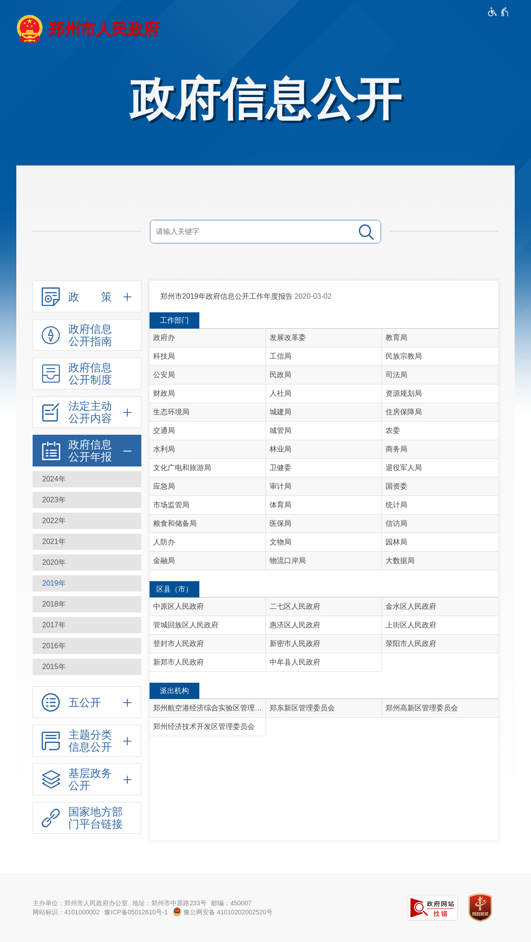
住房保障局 (404, 412)
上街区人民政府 (411, 625)
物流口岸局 (288, 560)
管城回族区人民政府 (185, 625)
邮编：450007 (231, 903)
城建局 (280, 412)
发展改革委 (288, 337)
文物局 (280, 542)
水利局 (164, 449)
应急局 (164, 486)
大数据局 (400, 560)
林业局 (280, 449)
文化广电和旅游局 (182, 467)
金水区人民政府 (411, 606)
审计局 (280, 486)
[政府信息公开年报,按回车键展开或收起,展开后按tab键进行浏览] (87, 450)
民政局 (280, 375)
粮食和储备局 (175, 523)
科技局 (164, 356)
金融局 (164, 560)
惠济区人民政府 (295, 625)
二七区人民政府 (295, 606)
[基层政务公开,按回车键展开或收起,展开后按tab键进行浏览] (87, 779)
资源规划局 (404, 393)
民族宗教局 (404, 356)
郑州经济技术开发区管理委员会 (204, 726)
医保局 (280, 523)
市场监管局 (171, 505)
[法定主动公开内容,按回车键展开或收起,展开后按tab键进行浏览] (87, 412)
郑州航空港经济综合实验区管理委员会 (209, 708)
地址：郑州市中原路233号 (169, 903)
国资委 (396, 486)
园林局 (396, 542)
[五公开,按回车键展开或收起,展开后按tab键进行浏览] (87, 702)
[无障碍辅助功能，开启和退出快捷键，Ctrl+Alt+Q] (498, 11)
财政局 (164, 393)
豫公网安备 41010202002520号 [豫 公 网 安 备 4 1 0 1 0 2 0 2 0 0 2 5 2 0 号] (223, 911)
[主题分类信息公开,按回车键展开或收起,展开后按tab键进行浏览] (87, 741)
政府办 (164, 337)
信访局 (396, 523)
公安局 (164, 375)
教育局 (396, 337)
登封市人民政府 (178, 643)
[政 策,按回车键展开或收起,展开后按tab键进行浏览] (87, 296)
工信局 (280, 356)
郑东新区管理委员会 (302, 708)
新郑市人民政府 (178, 662)
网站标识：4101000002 (66, 912)
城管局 (280, 430)
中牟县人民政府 (295, 662)
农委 (393, 430)
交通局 (164, 430)
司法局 (396, 375)
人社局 (280, 393)
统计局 (396, 505)
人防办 (164, 542)
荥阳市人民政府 (411, 643)
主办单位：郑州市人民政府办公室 (80, 903)
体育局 (280, 505)
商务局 (396, 449)
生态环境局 (171, 412)
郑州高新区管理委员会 (422, 708)
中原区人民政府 (178, 606)
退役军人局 (404, 467)
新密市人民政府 (295, 643)
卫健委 (280, 467)
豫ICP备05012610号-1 (136, 912)
